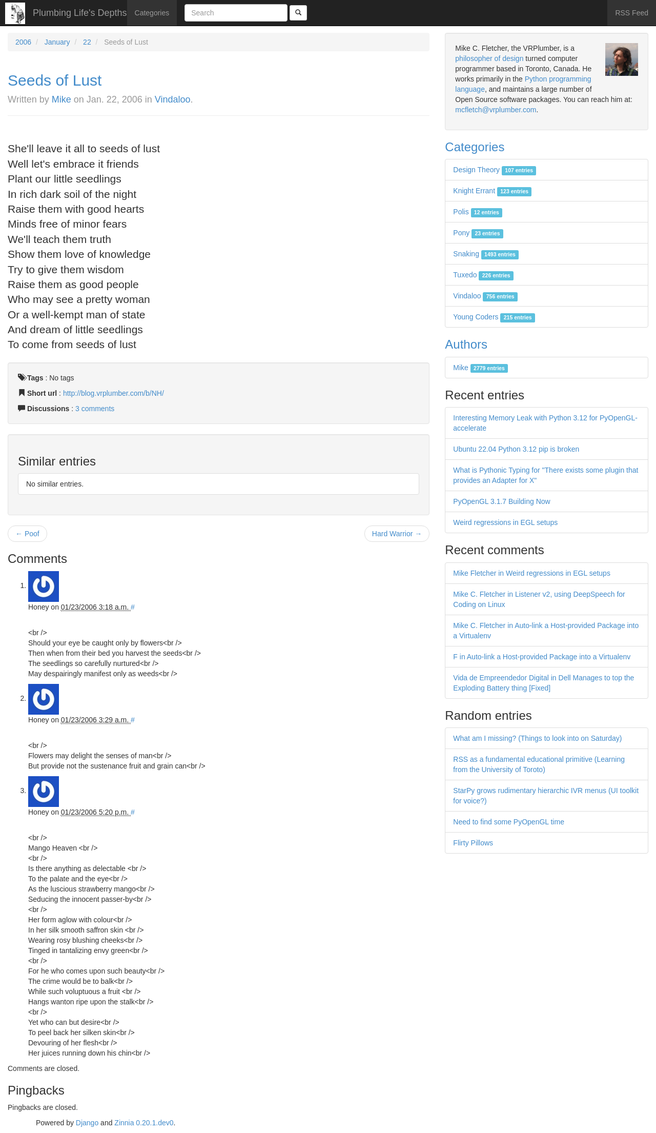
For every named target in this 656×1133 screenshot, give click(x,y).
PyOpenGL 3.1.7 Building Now (501, 501)
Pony (478, 233)
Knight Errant (492, 191)
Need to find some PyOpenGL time (508, 822)
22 (87, 42)
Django (87, 1123)
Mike (61, 99)
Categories (152, 13)
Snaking (486, 254)
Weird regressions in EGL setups (505, 522)
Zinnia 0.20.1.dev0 (143, 1123)
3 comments (94, 408)
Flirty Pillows (473, 843)
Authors (466, 344)
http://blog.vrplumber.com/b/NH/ (113, 393)
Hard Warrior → (397, 534)
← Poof (27, 534)
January (57, 42)
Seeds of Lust (54, 80)
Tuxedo (483, 275)
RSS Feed (631, 13)
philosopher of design (489, 58)
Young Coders (494, 317)
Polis (477, 212)
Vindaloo (173, 99)
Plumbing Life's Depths (80, 13)
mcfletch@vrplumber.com (495, 110)
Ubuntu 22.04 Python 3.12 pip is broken (516, 449)
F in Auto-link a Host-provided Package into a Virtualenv (541, 657)
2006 (23, 42)
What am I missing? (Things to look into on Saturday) (537, 738)
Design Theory (494, 170)
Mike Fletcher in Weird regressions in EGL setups (531, 573)
